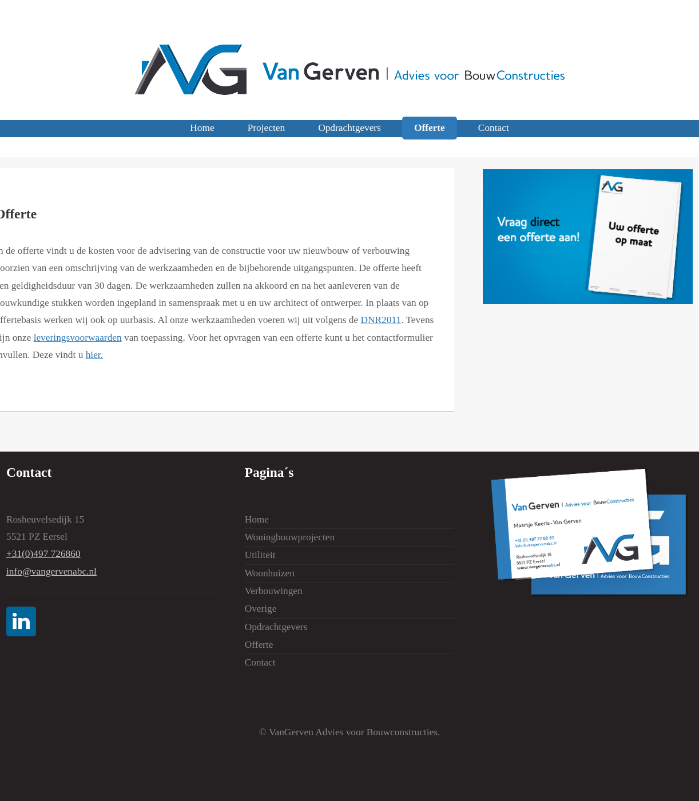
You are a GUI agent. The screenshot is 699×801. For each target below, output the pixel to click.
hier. (94, 354)
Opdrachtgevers (349, 128)
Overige (261, 608)
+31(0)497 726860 (43, 553)
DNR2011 (381, 319)
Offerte (429, 128)
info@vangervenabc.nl (51, 571)
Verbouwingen (274, 590)
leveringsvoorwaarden (78, 337)
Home (202, 128)
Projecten (266, 128)
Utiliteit (260, 554)
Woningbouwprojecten (290, 537)
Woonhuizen (270, 573)
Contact (493, 128)
